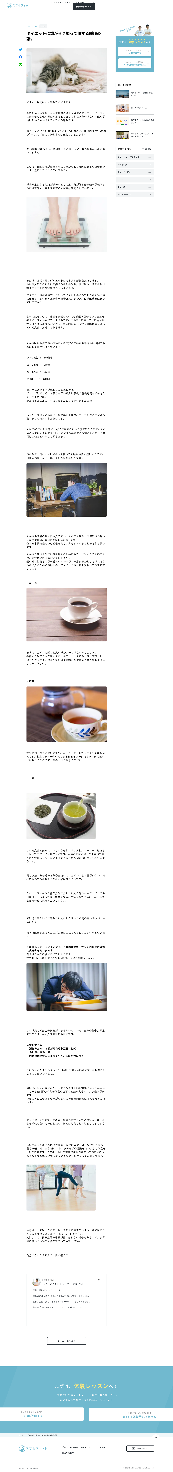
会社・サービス (124, 194)
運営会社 (21, 1469)
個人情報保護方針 (32, 1469)
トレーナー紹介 (124, 172)
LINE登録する (135, 51)
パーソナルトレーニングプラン (76, 1447)
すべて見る (146, 149)
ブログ (43, 26)
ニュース (121, 187)
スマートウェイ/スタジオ (128, 157)
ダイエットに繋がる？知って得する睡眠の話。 (42, 1435)
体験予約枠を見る (152, 6)
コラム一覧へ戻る (66, 1341)
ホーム (21, 1435)
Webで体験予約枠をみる (135, 63)
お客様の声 (122, 164)
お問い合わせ (140, 1448)
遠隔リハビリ (68, 1453)
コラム (102, 1447)
